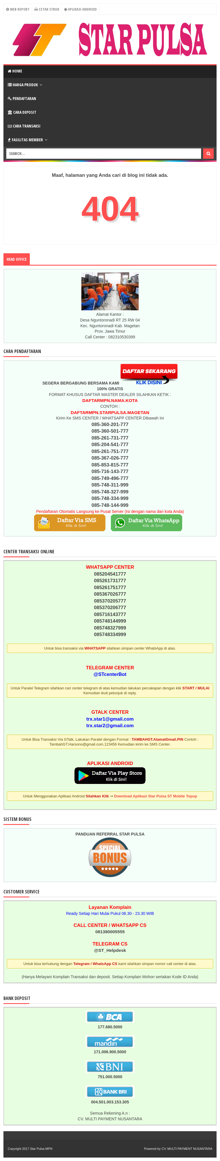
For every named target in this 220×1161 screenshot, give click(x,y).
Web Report (17, 9)
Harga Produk (23, 84)
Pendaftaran (22, 98)
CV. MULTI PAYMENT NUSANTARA (187, 1148)
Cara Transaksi (24, 126)
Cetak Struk (46, 9)
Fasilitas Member (25, 139)
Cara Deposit (22, 112)
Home (15, 71)
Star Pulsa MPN (41, 1148)
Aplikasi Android (80, 9)
